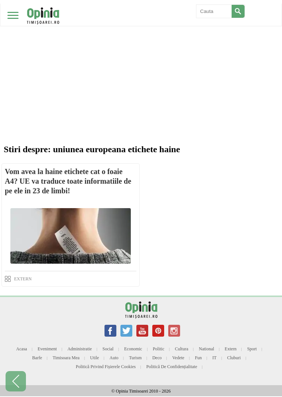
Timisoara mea (66, 357)
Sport (252, 348)
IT (214, 357)
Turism (135, 357)
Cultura (181, 348)
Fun (198, 357)
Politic (158, 348)
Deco (157, 357)
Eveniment (47, 348)
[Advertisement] (141, 55)
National (206, 348)
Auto (114, 357)
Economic (133, 348)
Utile (94, 357)
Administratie (79, 348)
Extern (230, 348)
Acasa (21, 348)
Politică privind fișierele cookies (106, 366)
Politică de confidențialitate (171, 366)
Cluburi (234, 357)
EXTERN (22, 278)
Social (107, 348)
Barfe (37, 357)
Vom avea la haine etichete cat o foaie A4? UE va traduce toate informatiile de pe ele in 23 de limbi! (68, 181)
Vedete (178, 357)
